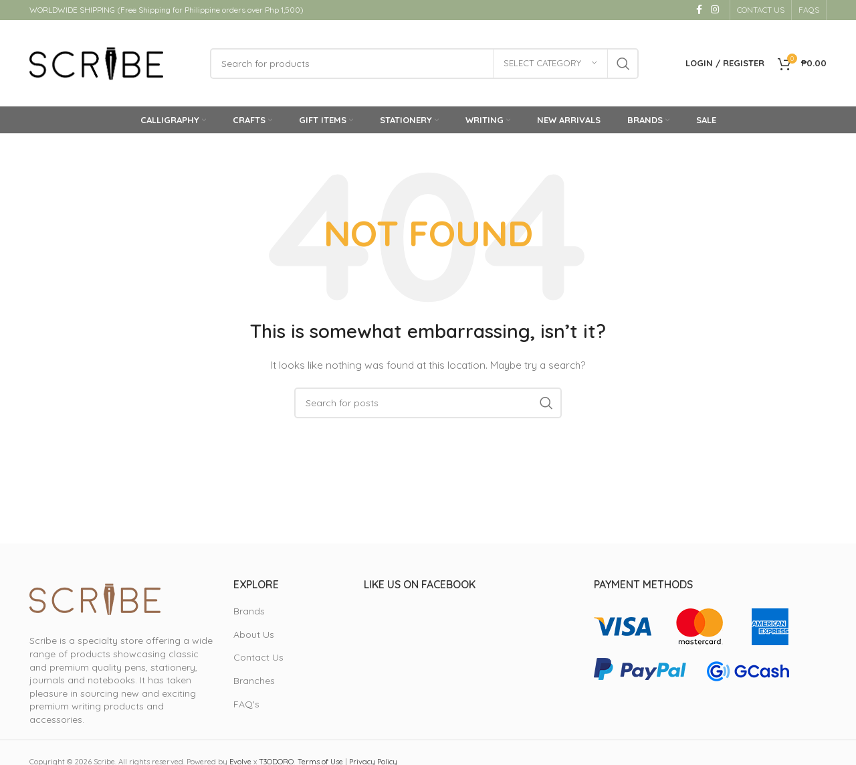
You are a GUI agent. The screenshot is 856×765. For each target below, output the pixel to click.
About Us (253, 634)
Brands (249, 612)
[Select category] (550, 64)
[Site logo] (96, 63)
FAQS (808, 10)
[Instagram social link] (715, 10)
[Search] (424, 63)
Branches (254, 681)
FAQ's (246, 704)
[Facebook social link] (699, 10)
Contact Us (258, 658)
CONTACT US (760, 10)
